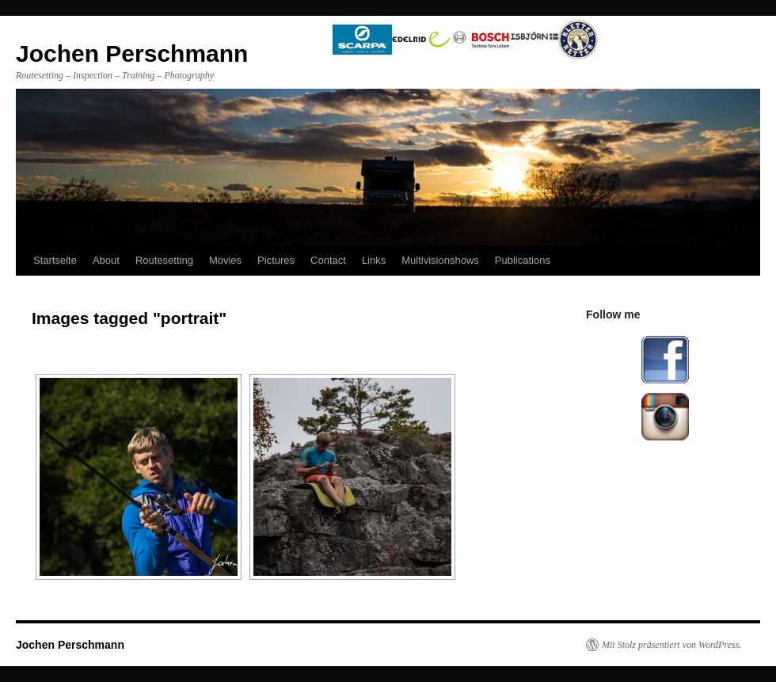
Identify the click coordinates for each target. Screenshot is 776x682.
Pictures (276, 260)
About (106, 260)
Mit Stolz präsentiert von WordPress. (671, 644)
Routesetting (164, 260)
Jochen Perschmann (70, 644)
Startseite (55, 260)
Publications (522, 260)
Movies (225, 260)
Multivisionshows (440, 260)
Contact (328, 260)
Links (374, 260)
